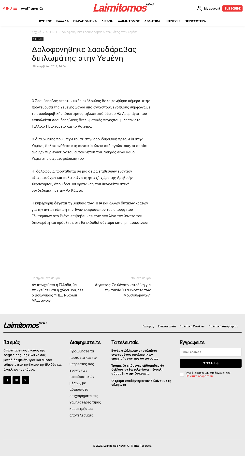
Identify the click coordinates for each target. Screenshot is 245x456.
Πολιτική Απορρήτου (199, 376)
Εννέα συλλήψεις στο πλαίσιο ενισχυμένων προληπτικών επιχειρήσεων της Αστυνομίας (134, 354)
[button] (32, 8)
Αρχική (36, 32)
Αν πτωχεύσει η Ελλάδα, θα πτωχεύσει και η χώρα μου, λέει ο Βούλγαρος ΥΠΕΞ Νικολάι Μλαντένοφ (58, 293)
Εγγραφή (210, 363)
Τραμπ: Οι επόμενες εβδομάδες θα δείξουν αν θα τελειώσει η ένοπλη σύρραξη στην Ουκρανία (137, 369)
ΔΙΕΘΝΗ (51, 32)
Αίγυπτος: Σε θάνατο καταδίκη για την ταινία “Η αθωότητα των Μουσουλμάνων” (123, 290)
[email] (211, 352)
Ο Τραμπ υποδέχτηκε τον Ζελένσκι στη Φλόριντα (140, 382)
